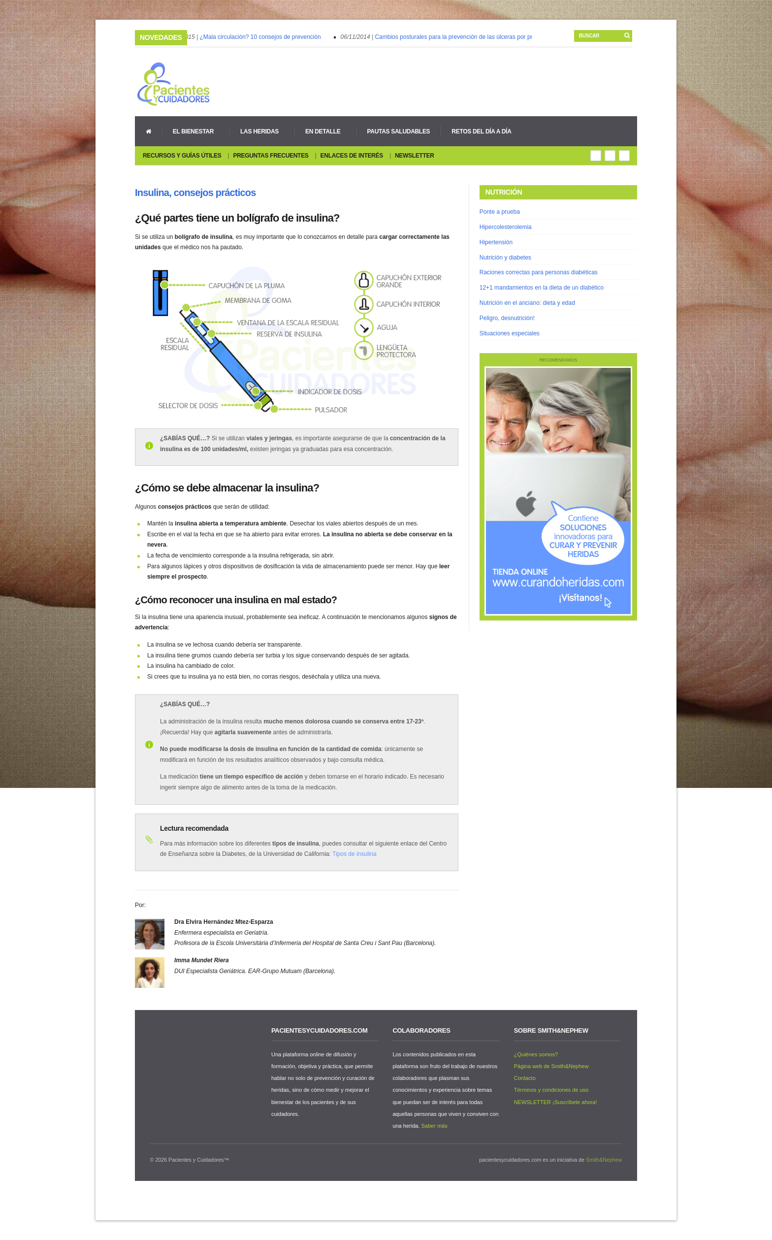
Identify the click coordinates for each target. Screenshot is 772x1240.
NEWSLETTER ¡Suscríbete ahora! (555, 1102)
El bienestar (191, 131)
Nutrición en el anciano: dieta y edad (527, 302)
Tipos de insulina (354, 853)
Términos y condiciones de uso (551, 1090)
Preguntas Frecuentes (270, 155)
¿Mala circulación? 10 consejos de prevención (261, 36)
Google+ (610, 156)
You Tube (624, 156)
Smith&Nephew (604, 1160)
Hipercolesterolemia (506, 227)
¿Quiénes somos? (536, 1054)
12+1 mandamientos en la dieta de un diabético (542, 287)
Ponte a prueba (500, 211)
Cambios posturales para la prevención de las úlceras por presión (462, 36)
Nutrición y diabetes (505, 257)
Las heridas (257, 131)
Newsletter (414, 155)
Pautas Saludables (398, 131)
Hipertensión (496, 242)
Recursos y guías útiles (182, 155)
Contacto (525, 1078)
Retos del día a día (481, 131)
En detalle (321, 131)
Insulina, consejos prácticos (195, 192)
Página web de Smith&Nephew (551, 1066)
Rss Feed (596, 156)
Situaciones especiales (510, 333)
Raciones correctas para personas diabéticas (539, 272)
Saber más (434, 1126)
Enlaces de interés (352, 155)
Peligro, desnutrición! (507, 318)
